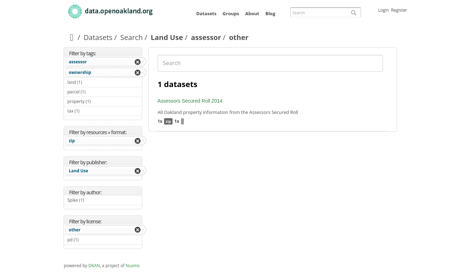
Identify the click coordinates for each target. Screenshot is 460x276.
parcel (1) (94, 92)
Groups (231, 13)
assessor (206, 37)
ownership (80, 72)
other (75, 230)
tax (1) (88, 111)
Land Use (167, 37)
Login (383, 10)
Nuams (133, 266)
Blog (270, 13)
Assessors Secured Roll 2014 (190, 101)
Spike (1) (92, 200)
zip (72, 141)
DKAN (94, 266)
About (252, 13)
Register (399, 10)
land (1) (90, 82)
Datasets (206, 13)
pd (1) (87, 240)
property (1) (99, 101)
